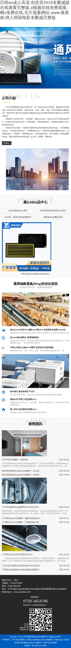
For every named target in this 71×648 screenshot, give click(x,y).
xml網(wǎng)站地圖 (49, 643)
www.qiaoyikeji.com (22, 592)
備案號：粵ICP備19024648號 (35, 646)
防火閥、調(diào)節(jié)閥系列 (18, 217)
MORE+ (6, 143)
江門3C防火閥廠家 (18, 640)
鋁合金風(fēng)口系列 (18, 211)
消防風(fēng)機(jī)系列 (53, 217)
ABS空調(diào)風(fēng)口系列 (53, 211)
